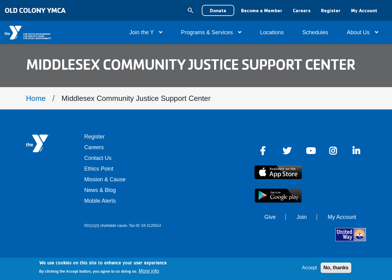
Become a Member (261, 10)
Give (270, 217)
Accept (309, 267)
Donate (218, 10)
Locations (272, 32)
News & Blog (100, 190)
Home (36, 98)
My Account (364, 10)
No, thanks (336, 267)
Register (331, 10)
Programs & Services (211, 32)
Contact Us (97, 158)
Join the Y (146, 32)
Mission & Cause (105, 179)
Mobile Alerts (100, 201)
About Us (362, 32)
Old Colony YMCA (35, 10)
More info (149, 271)
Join (302, 217)
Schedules (315, 32)
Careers (302, 10)
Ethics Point (98, 169)
